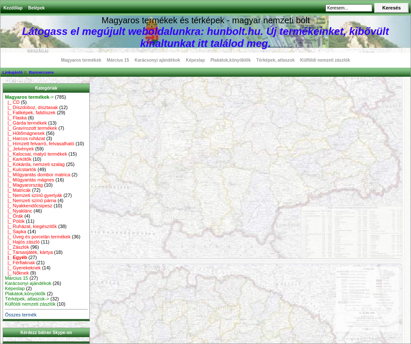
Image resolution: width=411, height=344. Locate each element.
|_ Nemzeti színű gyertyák (33, 195)
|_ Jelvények (19, 148)
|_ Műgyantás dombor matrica (37, 174)
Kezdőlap (12, 8)
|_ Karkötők (18, 159)
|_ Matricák (18, 190)
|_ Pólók (15, 221)
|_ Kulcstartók (20, 169)
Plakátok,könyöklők (230, 60)
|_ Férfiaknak (20, 262)
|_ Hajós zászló (22, 241)
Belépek (36, 8)
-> (29, 97)
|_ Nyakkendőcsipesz (28, 205)
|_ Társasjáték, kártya (29, 252)
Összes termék (20, 314)
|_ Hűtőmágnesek (24, 133)
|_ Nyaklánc (18, 210)
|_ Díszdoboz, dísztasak (31, 107)
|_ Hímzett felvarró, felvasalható (39, 143)
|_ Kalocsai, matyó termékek (36, 153)
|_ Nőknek (16, 272)
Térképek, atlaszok (275, 60)
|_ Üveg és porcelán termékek (37, 236)
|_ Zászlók (17, 247)
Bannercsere (41, 72)
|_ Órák (14, 216)
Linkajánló (13, 72)
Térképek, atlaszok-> (27, 298)
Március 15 (118, 60)
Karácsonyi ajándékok (157, 60)
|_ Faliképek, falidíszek (30, 112)
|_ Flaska (16, 117)
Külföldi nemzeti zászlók (325, 60)
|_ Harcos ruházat (25, 138)
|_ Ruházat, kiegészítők (31, 226)
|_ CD (12, 102)
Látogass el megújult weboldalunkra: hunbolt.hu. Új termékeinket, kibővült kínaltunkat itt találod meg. (205, 37)
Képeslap (195, 60)
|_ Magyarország (24, 185)
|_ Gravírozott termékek (31, 128)
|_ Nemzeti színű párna (30, 200)
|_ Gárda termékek (26, 122)
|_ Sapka (15, 231)
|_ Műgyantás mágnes (29, 179)
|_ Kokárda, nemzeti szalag (35, 164)
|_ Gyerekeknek (23, 267)
